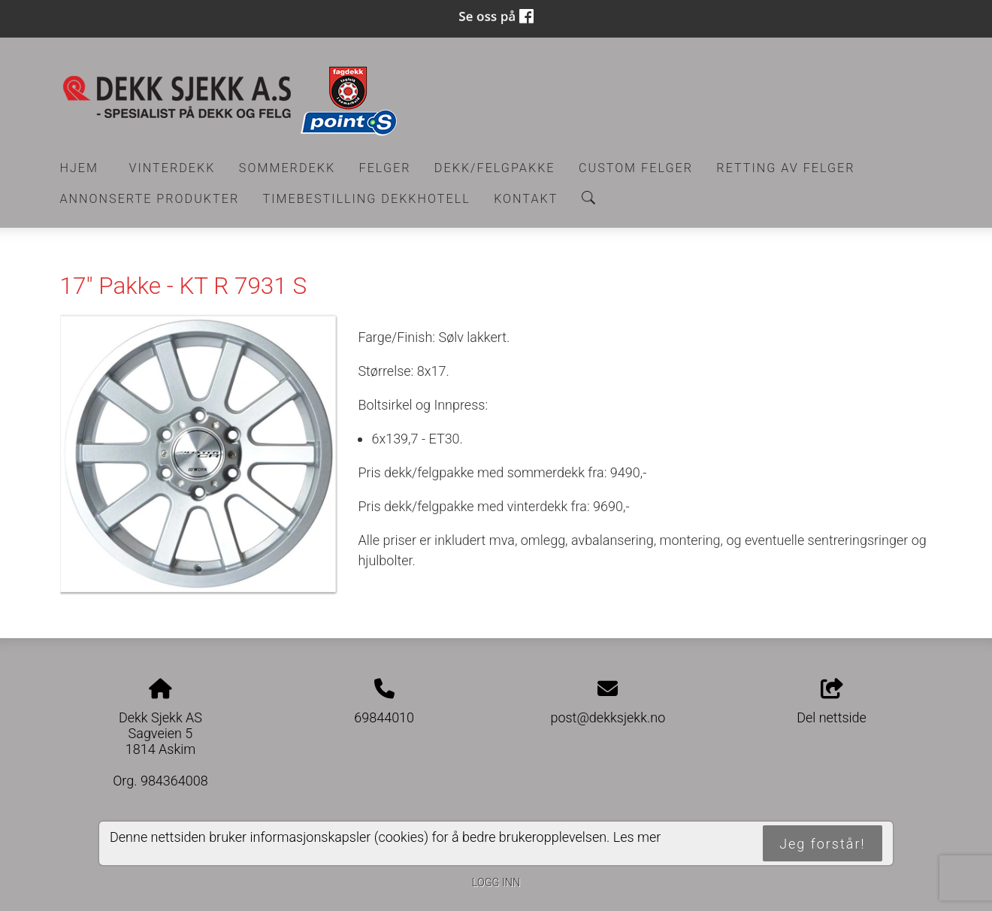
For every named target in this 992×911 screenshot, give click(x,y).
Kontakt (526, 199)
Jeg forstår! (822, 844)
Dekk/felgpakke (494, 168)
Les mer (637, 837)
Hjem (79, 168)
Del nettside (831, 702)
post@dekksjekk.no (607, 717)
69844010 (384, 717)
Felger (385, 168)
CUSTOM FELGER (636, 168)
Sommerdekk (287, 168)
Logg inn (496, 882)
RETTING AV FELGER (785, 168)
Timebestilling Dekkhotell (366, 199)
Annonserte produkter (150, 199)
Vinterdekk (172, 168)
